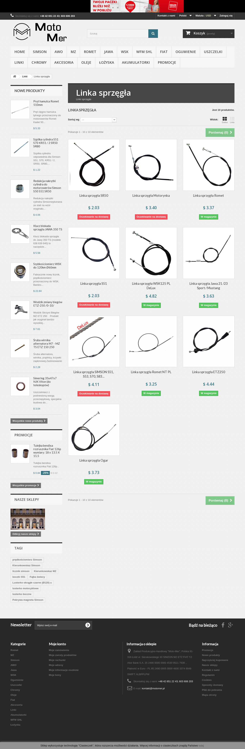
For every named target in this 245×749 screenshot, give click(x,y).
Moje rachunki (57, 660)
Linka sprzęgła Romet (208, 195)
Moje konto (57, 644)
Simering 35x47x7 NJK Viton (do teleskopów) (45, 381)
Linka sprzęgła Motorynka (151, 195)
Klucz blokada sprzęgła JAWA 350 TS (47, 227)
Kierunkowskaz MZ (45, 571)
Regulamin (208, 675)
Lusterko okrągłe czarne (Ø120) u (32, 582)
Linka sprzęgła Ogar (93, 460)
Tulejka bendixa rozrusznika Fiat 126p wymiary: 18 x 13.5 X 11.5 (47, 451)
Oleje (86, 62)
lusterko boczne (21, 594)
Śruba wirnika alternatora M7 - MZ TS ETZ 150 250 (46, 343)
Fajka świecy (37, 576)
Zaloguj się (226, 15)
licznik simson (20, 571)
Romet (90, 51)
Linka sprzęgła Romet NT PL (151, 372)
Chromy (39, 62)
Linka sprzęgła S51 (93, 283)
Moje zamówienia (59, 650)
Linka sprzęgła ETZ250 (208, 372)
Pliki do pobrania (212, 690)
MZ (73, 51)
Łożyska (106, 62)
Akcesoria (64, 62)
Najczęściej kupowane (215, 660)
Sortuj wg (73, 119)
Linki (19, 62)
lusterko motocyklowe (25, 588)
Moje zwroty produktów (62, 655)
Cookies (207, 680)
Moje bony (55, 675)
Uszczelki (213, 51)
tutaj (201, 745)
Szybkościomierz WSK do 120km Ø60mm (47, 265)
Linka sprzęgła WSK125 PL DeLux (151, 285)
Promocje (167, 62)
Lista (232, 120)
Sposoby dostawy (212, 685)
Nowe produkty (29, 91)
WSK (124, 51)
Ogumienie (186, 51)
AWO (59, 51)
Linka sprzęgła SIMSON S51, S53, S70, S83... (94, 374)
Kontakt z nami (166, 15)
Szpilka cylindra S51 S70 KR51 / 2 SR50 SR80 (45, 143)
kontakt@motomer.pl (153, 688)
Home (19, 51)
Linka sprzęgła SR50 (93, 195)
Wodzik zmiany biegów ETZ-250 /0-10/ (47, 303)
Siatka (225, 120)
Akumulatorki (136, 62)
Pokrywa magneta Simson (27, 599)
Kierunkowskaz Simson (26, 565)
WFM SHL (144, 51)
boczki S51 (18, 576)
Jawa (108, 51)
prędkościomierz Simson (27, 559)
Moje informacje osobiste (64, 670)
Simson (40, 51)
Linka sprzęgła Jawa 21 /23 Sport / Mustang (208, 285)
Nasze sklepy (26, 499)
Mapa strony (209, 695)
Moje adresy (56, 665)
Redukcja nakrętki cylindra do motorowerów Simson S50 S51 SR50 (47, 186)
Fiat (164, 51)
